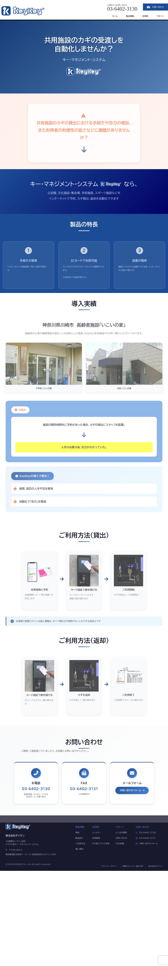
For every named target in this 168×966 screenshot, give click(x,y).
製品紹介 (79, 840)
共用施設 (96, 840)
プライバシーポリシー (109, 868)
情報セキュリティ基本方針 (133, 868)
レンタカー (96, 834)
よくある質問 (121, 834)
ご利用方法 (80, 845)
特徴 (77, 834)
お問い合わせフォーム (132, 793)
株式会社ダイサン (155, 868)
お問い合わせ (158, 7)
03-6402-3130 (36, 791)
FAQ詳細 (120, 845)
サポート (160, 16)
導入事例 (79, 851)
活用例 (145, 16)
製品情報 (130, 16)
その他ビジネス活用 (100, 845)
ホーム (115, 16)
